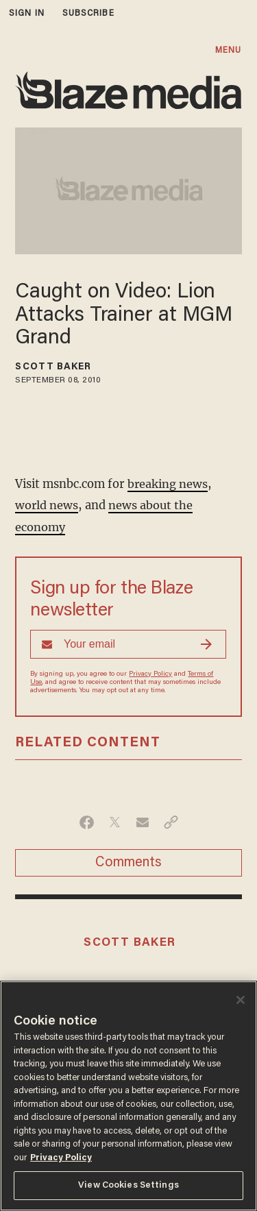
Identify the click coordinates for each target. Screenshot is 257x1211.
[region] (128, 1096)
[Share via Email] (143, 820)
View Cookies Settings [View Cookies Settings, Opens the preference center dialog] (128, 1185)
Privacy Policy (150, 672)
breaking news (167, 483)
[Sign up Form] (128, 642)
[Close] (240, 1000)
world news (47, 504)
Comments (128, 861)
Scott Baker (53, 367)
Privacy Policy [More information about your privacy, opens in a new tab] (61, 1157)
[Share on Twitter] (115, 820)
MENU (228, 50)
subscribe (88, 13)
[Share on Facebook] (86, 820)
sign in (27, 13)
